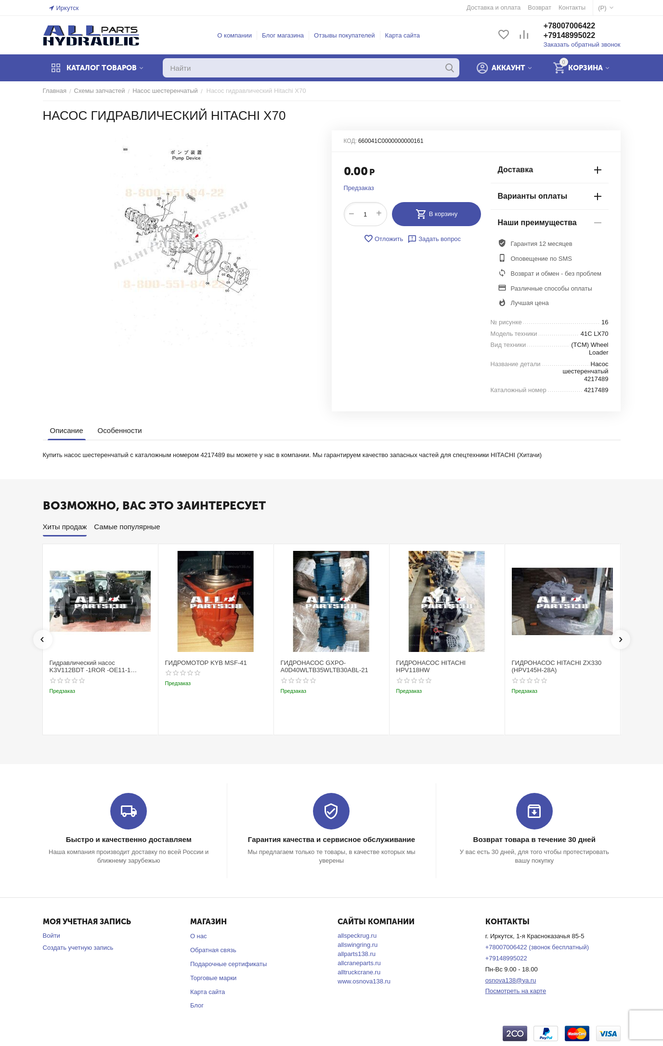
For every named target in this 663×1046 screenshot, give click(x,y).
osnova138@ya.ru (510, 980)
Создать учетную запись (78, 947)
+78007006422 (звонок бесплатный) (537, 947)
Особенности (120, 430)
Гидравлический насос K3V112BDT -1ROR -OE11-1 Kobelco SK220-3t (90, 666)
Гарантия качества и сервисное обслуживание (331, 839)
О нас (198, 936)
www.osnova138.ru (364, 981)
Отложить (383, 238)
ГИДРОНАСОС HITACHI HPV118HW (431, 666)
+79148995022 (569, 35)
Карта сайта (402, 35)
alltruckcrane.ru (359, 972)
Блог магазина (283, 35)
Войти (51, 935)
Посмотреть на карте (515, 991)
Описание (66, 430)
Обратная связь (213, 950)
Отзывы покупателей (344, 35)
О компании (234, 35)
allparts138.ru (357, 953)
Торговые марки (213, 978)
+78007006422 (569, 26)
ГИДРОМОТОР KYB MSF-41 (206, 662)
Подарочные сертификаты (228, 964)
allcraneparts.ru (359, 963)
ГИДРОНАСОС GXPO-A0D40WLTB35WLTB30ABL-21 (324, 666)
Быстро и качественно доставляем (129, 839)
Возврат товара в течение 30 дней (534, 839)
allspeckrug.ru (357, 935)
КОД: (350, 141)
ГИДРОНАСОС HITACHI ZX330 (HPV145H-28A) (557, 666)
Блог (197, 1005)
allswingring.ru (357, 944)
